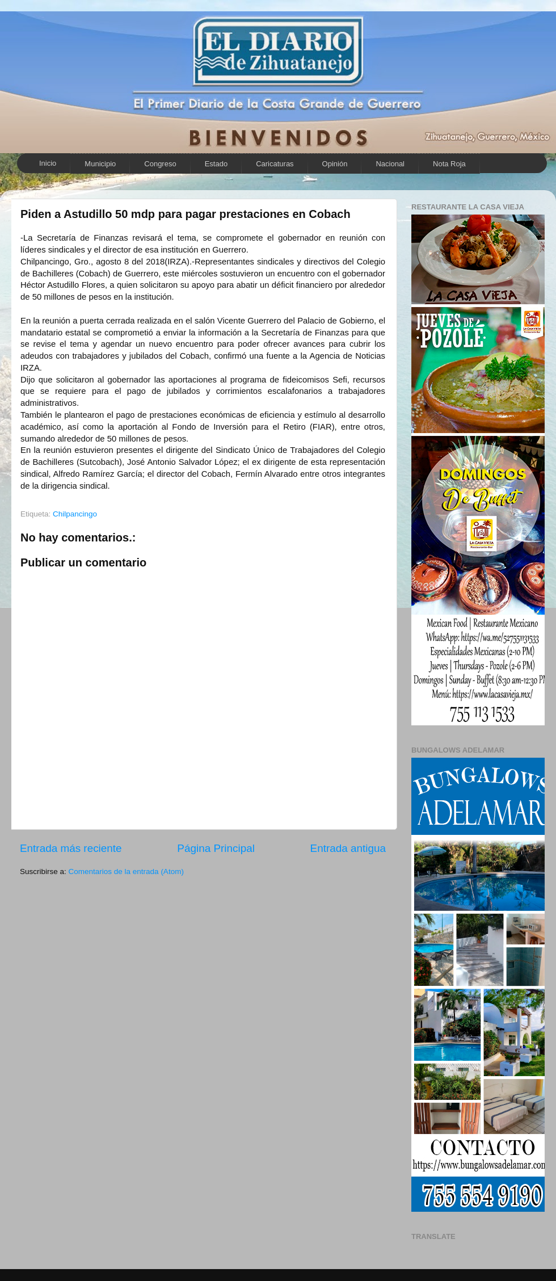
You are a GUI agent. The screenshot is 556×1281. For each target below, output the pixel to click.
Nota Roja (449, 163)
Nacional (390, 163)
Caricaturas (274, 163)
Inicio (47, 163)
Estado (216, 163)
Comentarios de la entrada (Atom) (126, 871)
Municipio (100, 163)
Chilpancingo (75, 514)
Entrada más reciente (71, 848)
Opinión (335, 163)
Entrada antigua (348, 848)
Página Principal (216, 848)
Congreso (160, 163)
